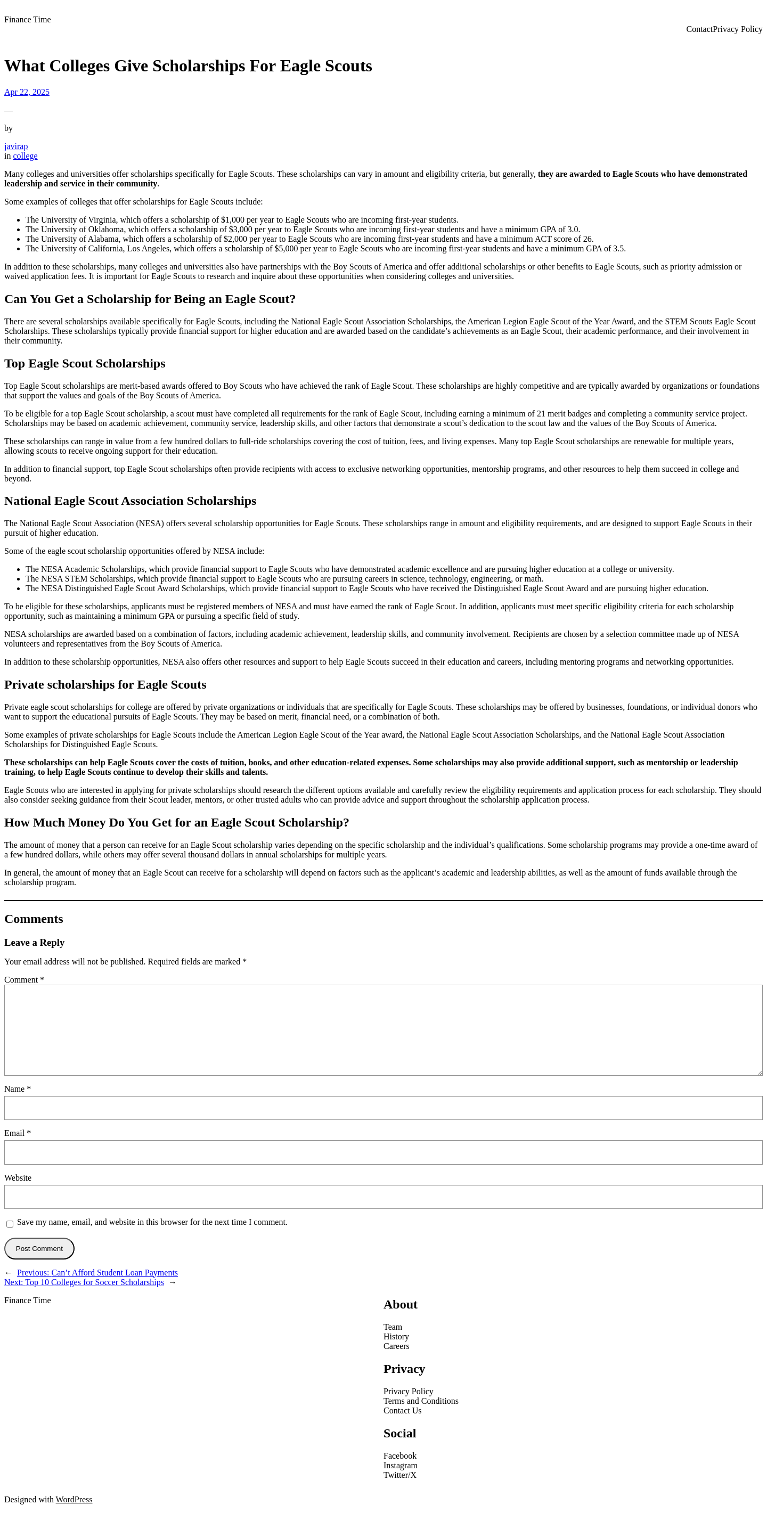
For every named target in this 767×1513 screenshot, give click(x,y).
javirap (16, 146)
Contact (699, 29)
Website (17, 1177)
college (25, 155)
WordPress (74, 1499)
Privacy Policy (738, 29)
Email (17, 1133)
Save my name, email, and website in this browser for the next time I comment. (152, 1221)
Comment (24, 979)
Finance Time (27, 19)
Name (17, 1088)
